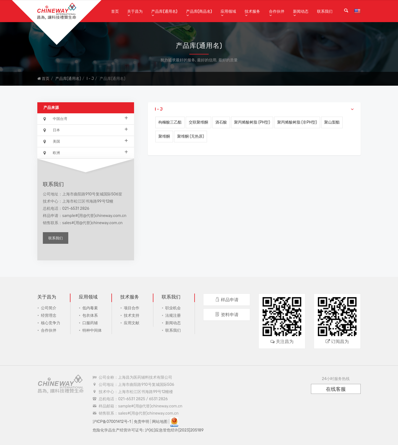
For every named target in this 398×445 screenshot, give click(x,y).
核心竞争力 (50, 323)
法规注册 (173, 315)
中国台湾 (85, 118)
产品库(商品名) (199, 11)
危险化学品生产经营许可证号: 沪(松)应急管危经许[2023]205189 (148, 430)
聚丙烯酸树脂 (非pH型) (297, 122)
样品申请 (227, 299)
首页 (115, 11)
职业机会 (173, 308)
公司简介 (48, 308)
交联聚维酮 (198, 122)
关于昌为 (135, 11)
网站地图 (159, 421)
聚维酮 (164, 136)
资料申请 (227, 314)
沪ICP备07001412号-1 (112, 421)
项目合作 (131, 308)
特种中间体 (92, 330)
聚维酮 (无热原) (190, 136)
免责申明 (141, 421)
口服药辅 (90, 323)
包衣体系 (90, 315)
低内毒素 (90, 308)
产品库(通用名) (164, 11)
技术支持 (131, 315)
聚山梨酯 (332, 122)
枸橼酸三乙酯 (170, 122)
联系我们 (324, 11)
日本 (85, 130)
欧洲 (85, 152)
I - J (90, 78)
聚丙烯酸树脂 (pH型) (252, 122)
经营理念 (48, 315)
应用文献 (131, 323)
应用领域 (228, 11)
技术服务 (252, 11)
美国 (85, 141)
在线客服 (336, 389)
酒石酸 (221, 122)
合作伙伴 (276, 11)
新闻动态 (300, 11)
